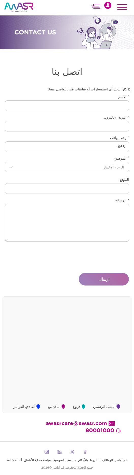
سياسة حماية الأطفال (37, 460)
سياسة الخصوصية (64, 460)
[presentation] (90, 255)
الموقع (124, 180)
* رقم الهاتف (119, 138)
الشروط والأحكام (89, 460)
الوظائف (107, 460)
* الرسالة (122, 200)
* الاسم (123, 97)
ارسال (104, 279)
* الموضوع (121, 158)
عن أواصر (121, 460)
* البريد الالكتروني (115, 117)
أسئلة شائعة (14, 460)
